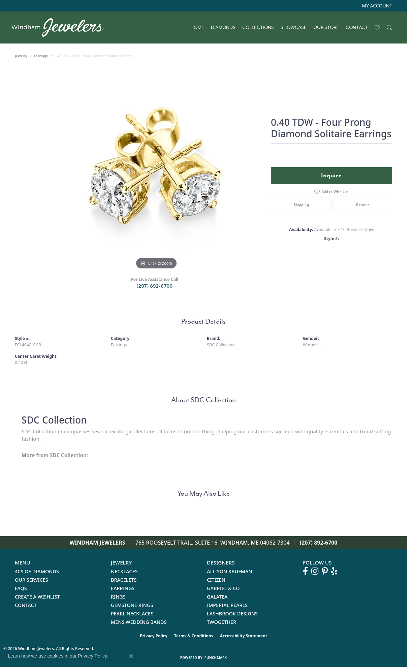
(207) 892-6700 (154, 286)
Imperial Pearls (227, 605)
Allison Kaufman (229, 571)
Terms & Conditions (193, 636)
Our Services (31, 580)
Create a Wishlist (37, 596)
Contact (357, 27)
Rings (118, 596)
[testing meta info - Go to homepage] (61, 27)
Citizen (216, 580)
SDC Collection (221, 345)
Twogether (221, 622)
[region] (156, 170)
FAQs (21, 588)
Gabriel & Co (223, 588)
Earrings (41, 56)
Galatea (217, 596)
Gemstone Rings (132, 605)
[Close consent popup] (131, 656)
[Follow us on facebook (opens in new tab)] (305, 571)
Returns (362, 205)
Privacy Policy (153, 636)
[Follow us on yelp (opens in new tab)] (334, 571)
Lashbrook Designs (232, 613)
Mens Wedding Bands (139, 622)
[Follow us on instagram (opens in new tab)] (314, 571)
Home (197, 27)
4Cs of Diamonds (37, 571)
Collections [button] (258, 27)
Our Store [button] (326, 27)
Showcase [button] (294, 27)
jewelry (21, 56)
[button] (376, 5)
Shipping (301, 205)
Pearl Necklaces (132, 613)
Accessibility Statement (243, 636)
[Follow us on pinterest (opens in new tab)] (325, 571)
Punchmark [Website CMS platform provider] (216, 657)
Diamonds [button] (223, 27)
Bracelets (124, 580)
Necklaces (124, 571)
